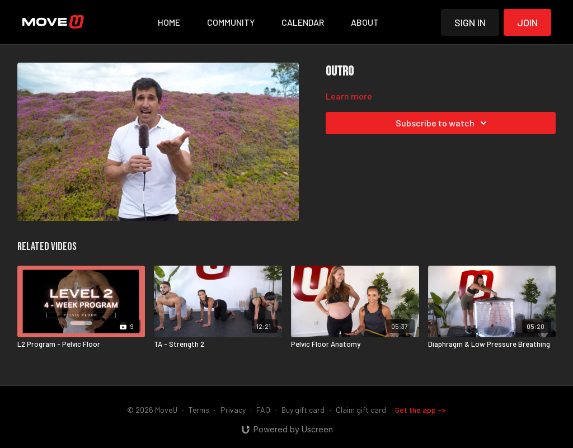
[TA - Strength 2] (218, 344)
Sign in (470, 22)
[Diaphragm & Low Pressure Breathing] (492, 344)
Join (527, 22)
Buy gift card (303, 409)
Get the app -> (420, 409)
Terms (199, 409)
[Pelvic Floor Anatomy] (355, 344)
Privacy (233, 409)
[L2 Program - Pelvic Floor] (81, 344)
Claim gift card (361, 409)
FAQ (263, 409)
